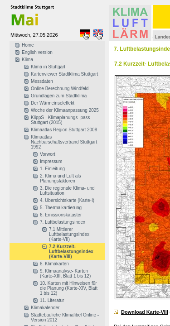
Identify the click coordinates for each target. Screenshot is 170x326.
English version (37, 52)
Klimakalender (45, 307)
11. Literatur (52, 300)
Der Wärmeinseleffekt (52, 103)
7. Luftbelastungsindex (62, 222)
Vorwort (47, 154)
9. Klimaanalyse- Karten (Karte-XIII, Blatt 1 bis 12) (65, 273)
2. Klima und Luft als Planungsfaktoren (60, 178)
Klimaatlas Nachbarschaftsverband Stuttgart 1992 (64, 141)
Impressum (51, 161)
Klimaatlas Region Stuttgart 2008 (64, 129)
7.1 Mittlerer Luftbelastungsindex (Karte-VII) (69, 234)
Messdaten (42, 81)
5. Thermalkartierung (61, 207)
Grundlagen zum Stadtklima (59, 95)
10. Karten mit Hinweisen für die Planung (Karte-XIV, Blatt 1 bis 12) (68, 288)
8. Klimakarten (54, 263)
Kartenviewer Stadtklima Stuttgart (64, 74)
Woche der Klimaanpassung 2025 (65, 110)
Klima (27, 59)
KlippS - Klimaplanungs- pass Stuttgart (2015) (60, 120)
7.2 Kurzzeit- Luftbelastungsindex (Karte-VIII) (71, 251)
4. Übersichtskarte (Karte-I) (67, 200)
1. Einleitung (52, 168)
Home (28, 45)
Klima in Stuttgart (48, 66)
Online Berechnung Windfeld (59, 88)
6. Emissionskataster (61, 214)
